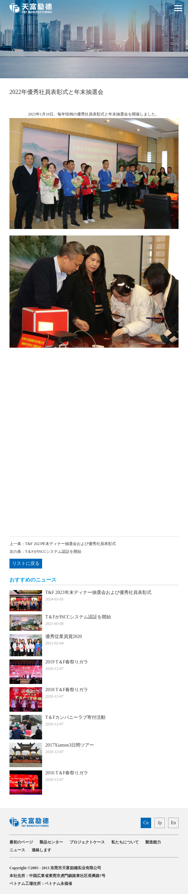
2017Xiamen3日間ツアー (69, 745)
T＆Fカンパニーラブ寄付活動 (75, 717)
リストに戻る (25, 563)
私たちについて (125, 842)
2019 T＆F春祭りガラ (66, 661)
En (173, 822)
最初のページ (21, 842)
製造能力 (153, 842)
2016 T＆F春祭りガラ (66, 772)
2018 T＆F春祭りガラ (66, 689)
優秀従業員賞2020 (63, 636)
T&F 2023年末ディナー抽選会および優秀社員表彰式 (70, 543)
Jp (160, 822)
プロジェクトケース (87, 842)
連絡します (41, 850)
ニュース (17, 850)
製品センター (51, 842)
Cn (146, 822)
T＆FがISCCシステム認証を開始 (53, 551)
